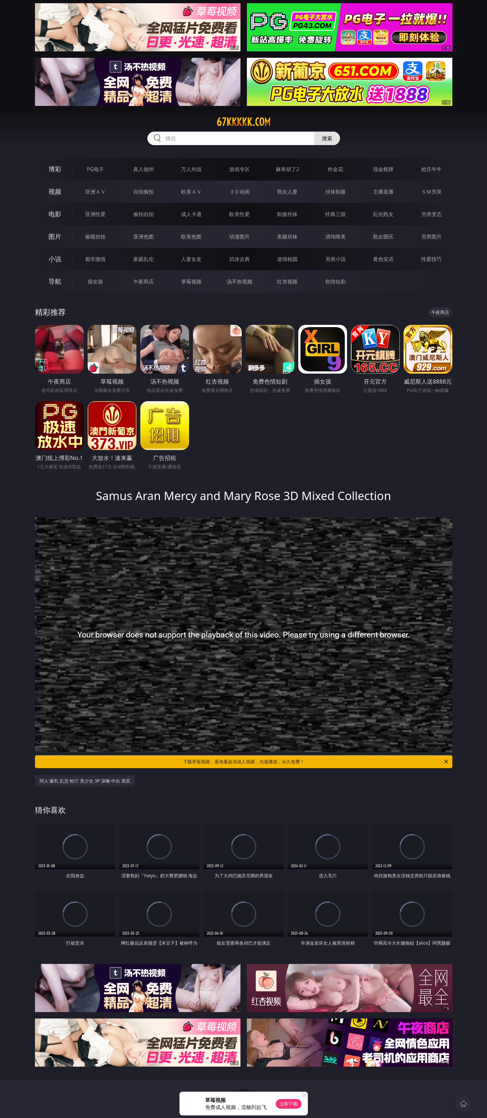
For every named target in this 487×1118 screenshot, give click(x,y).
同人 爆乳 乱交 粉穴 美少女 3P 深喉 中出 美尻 (85, 781)
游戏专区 (239, 169)
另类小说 (335, 259)
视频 (54, 191)
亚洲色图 (143, 236)
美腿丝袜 (287, 236)
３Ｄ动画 (239, 191)
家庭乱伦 (143, 259)
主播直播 (383, 191)
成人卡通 (191, 214)
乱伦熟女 (383, 214)
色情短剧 (335, 281)
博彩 (54, 169)
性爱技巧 (431, 259)
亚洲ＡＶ (95, 191)
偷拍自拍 (143, 214)
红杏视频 (287, 281)
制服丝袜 (287, 214)
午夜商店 (143, 281)
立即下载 (289, 1104)
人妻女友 (191, 259)
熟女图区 (383, 236)
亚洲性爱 (95, 214)
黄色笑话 (383, 259)
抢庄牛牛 (431, 169)
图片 (54, 236)
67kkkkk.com (243, 122)
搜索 (327, 138)
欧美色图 (191, 236)
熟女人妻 (287, 191)
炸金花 (335, 169)
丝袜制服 (335, 191)
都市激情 (95, 259)
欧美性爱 (239, 214)
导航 (54, 281)
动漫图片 (239, 236)
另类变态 (431, 214)
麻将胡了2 (287, 169)
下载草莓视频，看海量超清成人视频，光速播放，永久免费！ (316, 762)
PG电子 (95, 169)
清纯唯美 (335, 236)
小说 (54, 259)
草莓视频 (191, 281)
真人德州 (143, 169)
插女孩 (95, 281)
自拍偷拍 (143, 191)
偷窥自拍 (95, 236)
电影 (54, 214)
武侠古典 (239, 259)
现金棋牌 (383, 169)
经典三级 (335, 214)
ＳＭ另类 (431, 191)
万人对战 (191, 169)
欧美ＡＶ (191, 191)
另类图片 (431, 236)
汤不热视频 (239, 281)
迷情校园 (287, 259)
